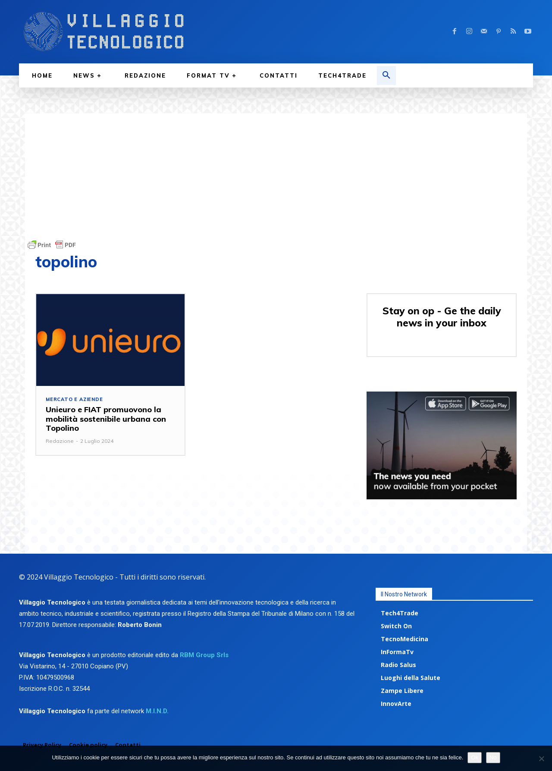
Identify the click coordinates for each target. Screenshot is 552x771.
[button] (386, 75)
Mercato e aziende (75, 399)
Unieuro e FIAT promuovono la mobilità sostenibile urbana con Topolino (106, 418)
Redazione (60, 441)
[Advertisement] (276, 173)
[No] (541, 758)
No (493, 757)
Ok (474, 757)
